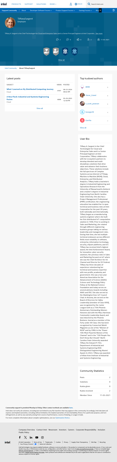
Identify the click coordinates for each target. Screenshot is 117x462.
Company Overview (27, 429)
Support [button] (29, 4)
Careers (71, 429)
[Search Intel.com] (103, 4)
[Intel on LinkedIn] (31, 437)
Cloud (9, 92)
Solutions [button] (41, 4)
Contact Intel (41, 429)
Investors (62, 429)
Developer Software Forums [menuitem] (40, 10)
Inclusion (101, 429)
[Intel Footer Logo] (8, 442)
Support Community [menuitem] (9, 10)
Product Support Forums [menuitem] (64, 10)
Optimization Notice (62, 417)
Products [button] (16, 4)
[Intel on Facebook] (20, 437)
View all (61, 60)
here (71, 407)
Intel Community (11, 68)
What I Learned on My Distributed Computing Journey (30, 89)
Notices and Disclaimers (26, 450)
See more (99, 33)
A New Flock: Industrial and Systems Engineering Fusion (28, 98)
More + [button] (53, 4)
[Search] (89, 4)
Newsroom (53, 429)
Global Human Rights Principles (34, 452)
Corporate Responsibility (86, 429)
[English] (78, 4)
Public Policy (24, 432)
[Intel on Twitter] (25, 437)
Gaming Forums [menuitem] (84, 10)
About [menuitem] (24, 10)
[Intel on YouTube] (37, 437)
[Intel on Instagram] (42, 437)
